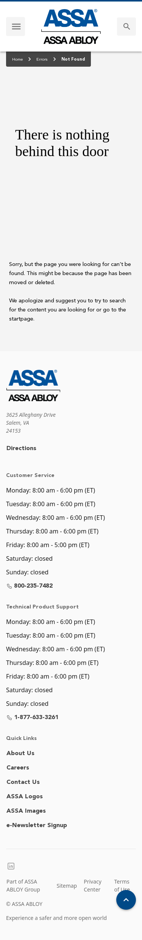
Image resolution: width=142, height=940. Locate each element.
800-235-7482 (29, 586)
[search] (127, 26)
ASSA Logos (24, 797)
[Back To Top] (126, 900)
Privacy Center (92, 885)
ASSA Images (26, 811)
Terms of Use (122, 885)
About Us (20, 754)
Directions (21, 449)
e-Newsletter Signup (36, 826)
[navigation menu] (16, 26)
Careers (17, 768)
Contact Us (23, 782)
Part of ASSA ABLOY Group (23, 885)
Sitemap (66, 885)
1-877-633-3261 (32, 718)
